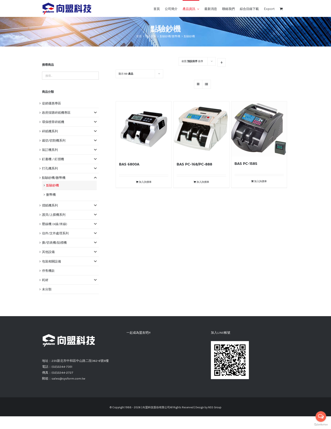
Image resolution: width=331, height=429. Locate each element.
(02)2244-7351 (62, 367)
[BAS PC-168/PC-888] (201, 129)
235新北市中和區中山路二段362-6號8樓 (80, 361)
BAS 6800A (129, 164)
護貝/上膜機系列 (53, 215)
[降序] (221, 62)
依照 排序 (192, 61)
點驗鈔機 (52, 185)
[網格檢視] (206, 84)
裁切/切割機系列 (53, 140)
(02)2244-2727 (62, 372)
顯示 (126, 73)
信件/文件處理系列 (55, 233)
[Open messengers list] (321, 416)
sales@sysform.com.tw (68, 378)
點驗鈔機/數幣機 (53, 178)
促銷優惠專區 (51, 103)
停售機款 (48, 271)
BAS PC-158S (246, 164)
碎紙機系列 (50, 131)
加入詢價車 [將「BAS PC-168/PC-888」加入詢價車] (203, 181)
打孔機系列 (50, 168)
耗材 (45, 280)
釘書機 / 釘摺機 (53, 159)
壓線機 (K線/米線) (54, 224)
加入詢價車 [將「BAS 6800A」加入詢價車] (145, 181)
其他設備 (48, 252)
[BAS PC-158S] (259, 128)
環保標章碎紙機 (53, 122)
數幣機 (51, 195)
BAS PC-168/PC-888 (194, 164)
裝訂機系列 (50, 150)
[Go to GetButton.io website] (321, 424)
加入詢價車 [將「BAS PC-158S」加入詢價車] (260, 181)
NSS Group (214, 407)
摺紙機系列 (50, 205)
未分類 (47, 289)
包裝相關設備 (51, 261)
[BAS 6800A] (143, 129)
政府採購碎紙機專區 (56, 113)
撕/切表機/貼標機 (54, 243)
